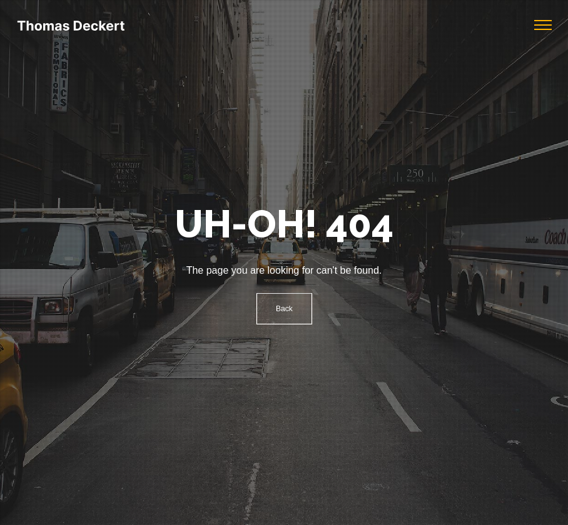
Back (284, 308)
